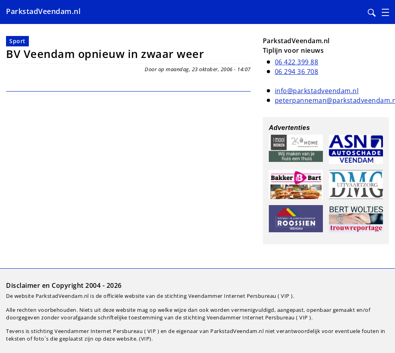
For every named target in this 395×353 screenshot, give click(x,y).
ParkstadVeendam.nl (43, 11)
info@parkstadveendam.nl (317, 90)
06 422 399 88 (296, 62)
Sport (17, 41)
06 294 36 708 (296, 71)
